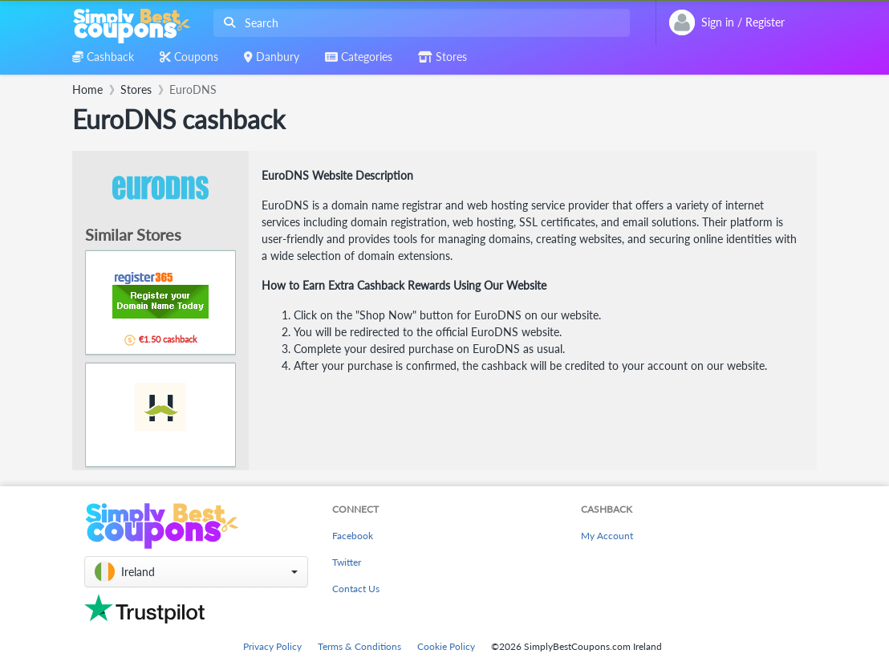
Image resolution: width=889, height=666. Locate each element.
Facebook (352, 536)
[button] (196, 571)
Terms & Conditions (359, 646)
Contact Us (356, 589)
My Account (607, 536)
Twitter (346, 562)
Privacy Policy (272, 646)
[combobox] (418, 23)
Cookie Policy (446, 646)
